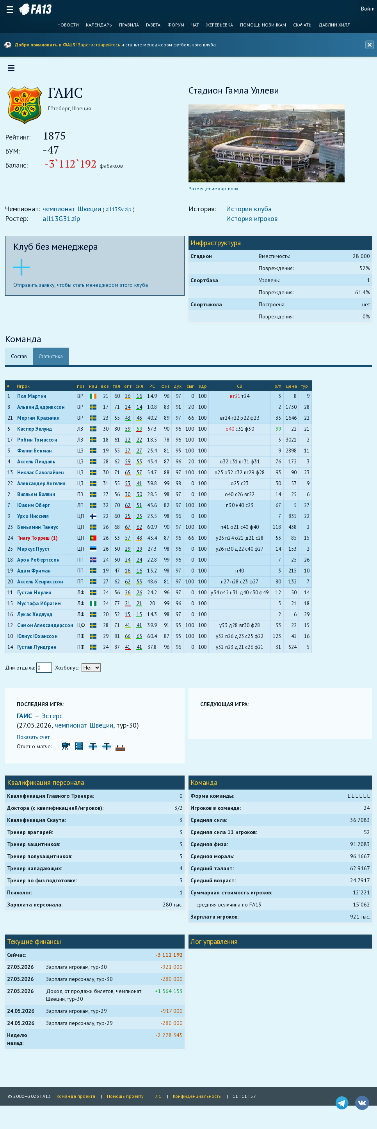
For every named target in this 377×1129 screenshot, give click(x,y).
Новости (68, 25)
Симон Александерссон (48, 628)
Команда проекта (76, 1096)
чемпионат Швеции (74, 211)
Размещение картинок (213, 191)
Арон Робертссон (41, 562)
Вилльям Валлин (39, 497)
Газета (153, 25)
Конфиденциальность (197, 1096)
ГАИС (28, 718)
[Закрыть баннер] (368, 44)
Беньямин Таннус (40, 530)
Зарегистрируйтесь (99, 45)
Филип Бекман (37, 453)
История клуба (249, 211)
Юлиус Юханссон (40, 639)
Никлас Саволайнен (43, 475)
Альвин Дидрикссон (43, 409)
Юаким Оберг (36, 508)
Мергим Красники (41, 420)
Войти (368, 8)
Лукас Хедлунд (37, 617)
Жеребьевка (219, 25)
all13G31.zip (64, 221)
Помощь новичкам (263, 25)
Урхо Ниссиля (36, 519)
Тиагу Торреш (36, 540)
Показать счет (36, 739)
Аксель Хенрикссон (43, 584)
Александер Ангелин (44, 486)
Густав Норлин (37, 595)
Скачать (302, 25)
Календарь (99, 25)
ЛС (158, 1096)
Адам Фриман (36, 573)
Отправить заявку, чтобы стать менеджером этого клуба (83, 287)
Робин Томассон (40, 442)
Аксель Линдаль (39, 464)
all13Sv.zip (121, 212)
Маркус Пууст (36, 551)
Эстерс (54, 718)
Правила (129, 25)
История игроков (251, 221)
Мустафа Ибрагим (42, 606)
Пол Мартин (34, 399)
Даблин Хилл (334, 25)
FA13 (35, 9)
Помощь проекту (125, 1096)
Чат (195, 25)
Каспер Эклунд (37, 431)
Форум (175, 25)
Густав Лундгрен (39, 650)
